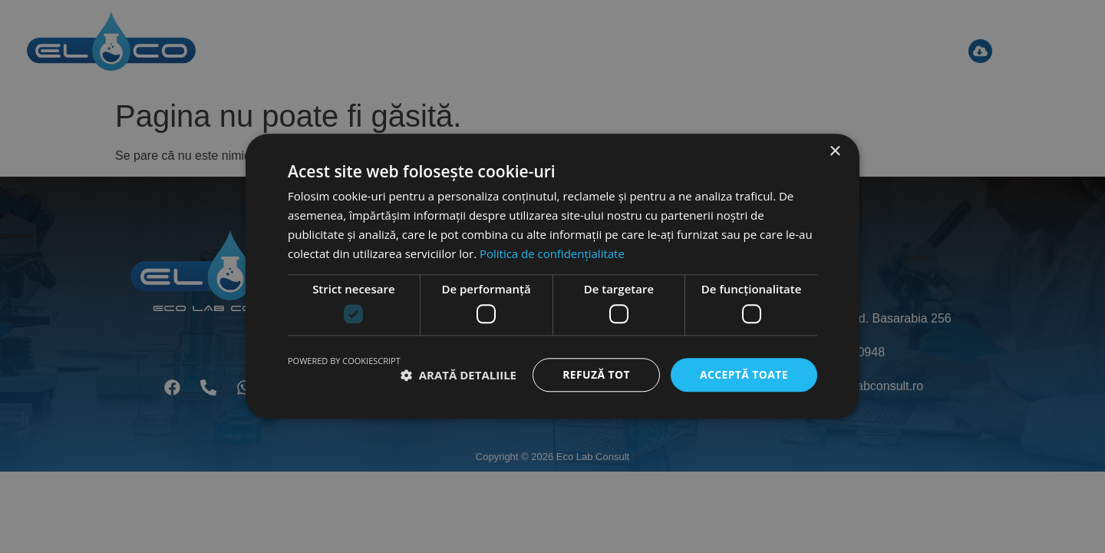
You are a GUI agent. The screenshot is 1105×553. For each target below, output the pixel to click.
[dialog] (552, 276)
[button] (458, 375)
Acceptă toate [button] (743, 374)
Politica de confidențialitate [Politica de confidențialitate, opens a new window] (552, 253)
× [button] (834, 151)
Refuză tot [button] (595, 374)
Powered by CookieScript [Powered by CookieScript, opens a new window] (344, 360)
